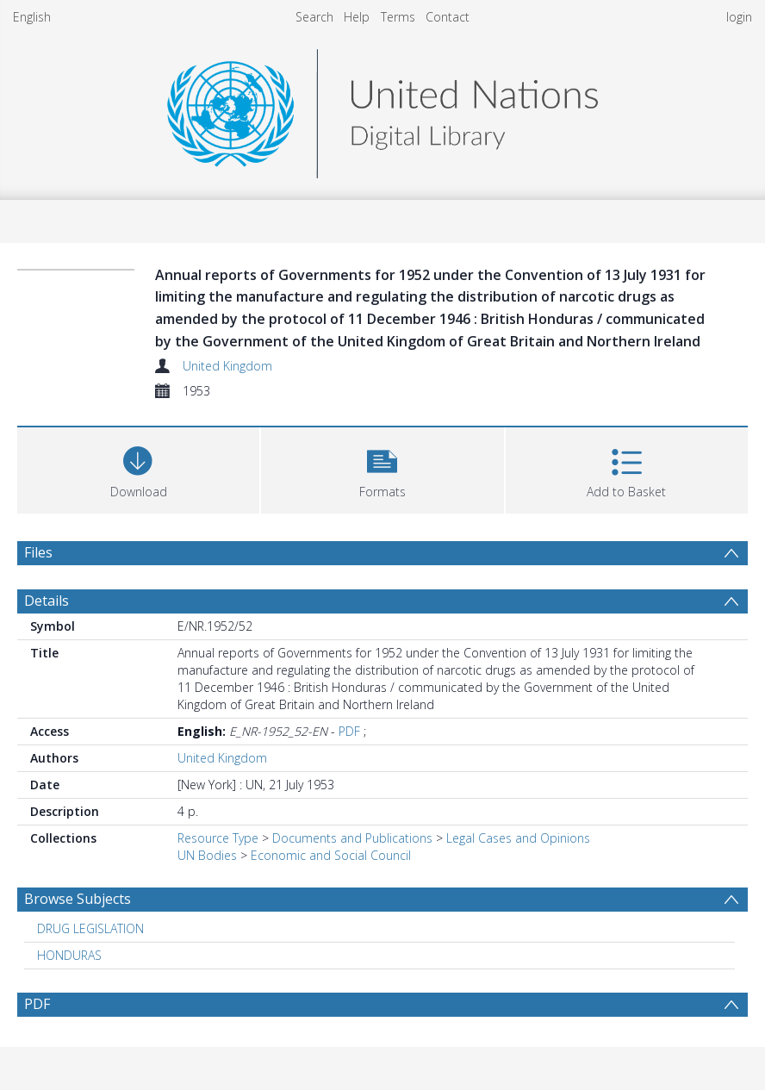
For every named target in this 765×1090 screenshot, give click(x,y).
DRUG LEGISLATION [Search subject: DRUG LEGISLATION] (90, 928)
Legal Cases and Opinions (518, 838)
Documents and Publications (352, 838)
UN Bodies (207, 855)
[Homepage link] (382, 109)
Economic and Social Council (331, 855)
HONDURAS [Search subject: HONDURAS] (69, 955)
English (32, 17)
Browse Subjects (77, 898)
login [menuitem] (739, 17)
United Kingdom (227, 366)
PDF (349, 731)
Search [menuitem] (314, 17)
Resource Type (217, 838)
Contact (448, 17)
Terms (398, 17)
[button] (382, 468)
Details (46, 600)
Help (357, 17)
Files (38, 552)
